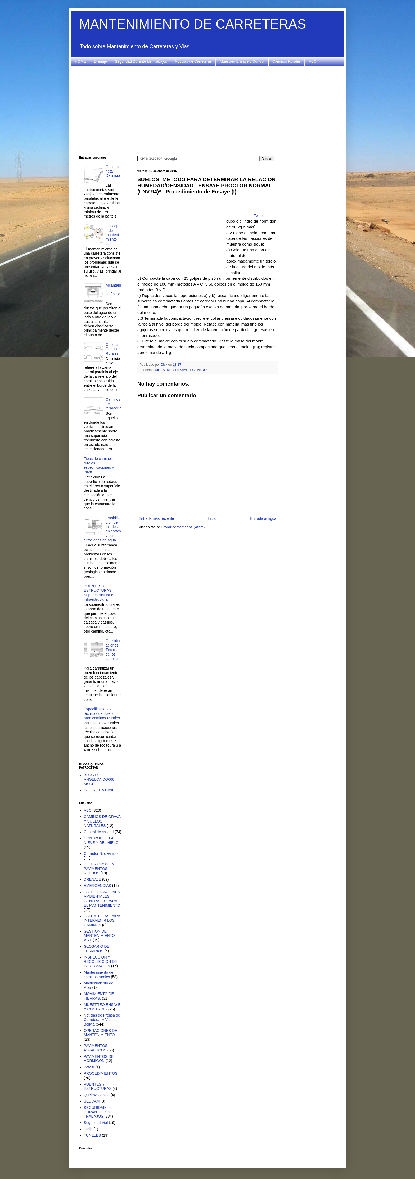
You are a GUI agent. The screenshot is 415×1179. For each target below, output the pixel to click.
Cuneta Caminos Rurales (113, 349)
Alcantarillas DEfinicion (113, 292)
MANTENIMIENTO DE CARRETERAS (192, 24)
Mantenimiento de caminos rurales (98, 974)
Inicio (212, 518)
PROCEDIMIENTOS (101, 1073)
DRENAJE (92, 879)
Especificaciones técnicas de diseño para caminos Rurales (102, 713)
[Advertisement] (207, 111)
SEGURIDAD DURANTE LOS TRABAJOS (97, 1112)
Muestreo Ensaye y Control (242, 61)
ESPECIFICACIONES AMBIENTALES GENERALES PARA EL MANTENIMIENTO (102, 898)
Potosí (89, 1067)
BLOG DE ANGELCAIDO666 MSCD (99, 779)
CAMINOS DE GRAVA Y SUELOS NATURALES (102, 821)
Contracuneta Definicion (113, 173)
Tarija (88, 1129)
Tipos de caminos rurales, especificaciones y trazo (99, 465)
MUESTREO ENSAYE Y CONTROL (182, 370)
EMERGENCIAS (97, 885)
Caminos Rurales (286, 61)
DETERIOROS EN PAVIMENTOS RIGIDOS (99, 868)
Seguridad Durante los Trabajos (141, 61)
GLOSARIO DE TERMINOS (96, 948)
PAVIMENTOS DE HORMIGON (99, 1058)
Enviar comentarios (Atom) (183, 527)
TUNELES (92, 1135)
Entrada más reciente (156, 518)
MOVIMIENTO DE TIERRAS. (99, 996)
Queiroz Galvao (97, 1095)
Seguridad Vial (96, 1123)
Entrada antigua (263, 518)
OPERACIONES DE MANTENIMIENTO (100, 1032)
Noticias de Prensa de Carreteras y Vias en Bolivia (102, 1019)
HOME (80, 61)
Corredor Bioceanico (101, 853)
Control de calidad (99, 832)
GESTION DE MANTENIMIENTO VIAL (99, 935)
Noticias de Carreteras (193, 61)
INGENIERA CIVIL (99, 790)
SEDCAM (92, 1101)
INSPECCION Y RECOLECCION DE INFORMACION (100, 961)
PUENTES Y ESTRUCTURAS (98, 1086)
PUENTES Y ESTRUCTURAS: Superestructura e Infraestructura (98, 592)
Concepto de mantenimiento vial (112, 235)
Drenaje (100, 61)
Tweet (259, 216)
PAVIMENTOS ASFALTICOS (95, 1048)
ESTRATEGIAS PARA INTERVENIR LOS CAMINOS (102, 920)
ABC (312, 61)
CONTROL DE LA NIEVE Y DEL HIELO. (102, 840)
